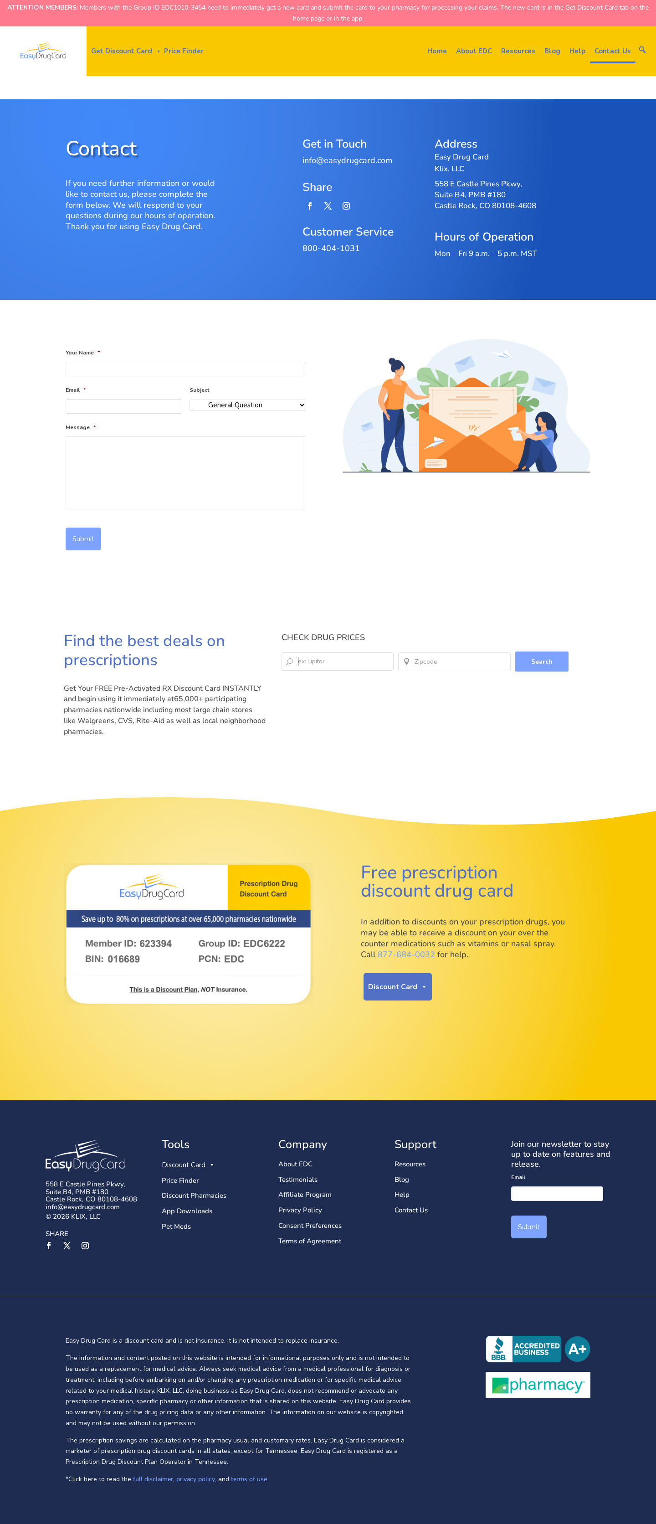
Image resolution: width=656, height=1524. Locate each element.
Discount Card (397, 987)
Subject (199, 390)
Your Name (83, 353)
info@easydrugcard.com (83, 1206)
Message (81, 427)
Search (542, 661)
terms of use (249, 1479)
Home (437, 51)
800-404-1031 (331, 248)
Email (76, 390)
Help (577, 51)
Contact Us (612, 51)
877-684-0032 (406, 954)
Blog (552, 51)
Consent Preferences (310, 1225)
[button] (642, 49)
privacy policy (195, 1479)
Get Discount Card (126, 51)
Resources (518, 51)
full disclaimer (152, 1479)
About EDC (474, 51)
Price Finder (184, 51)
